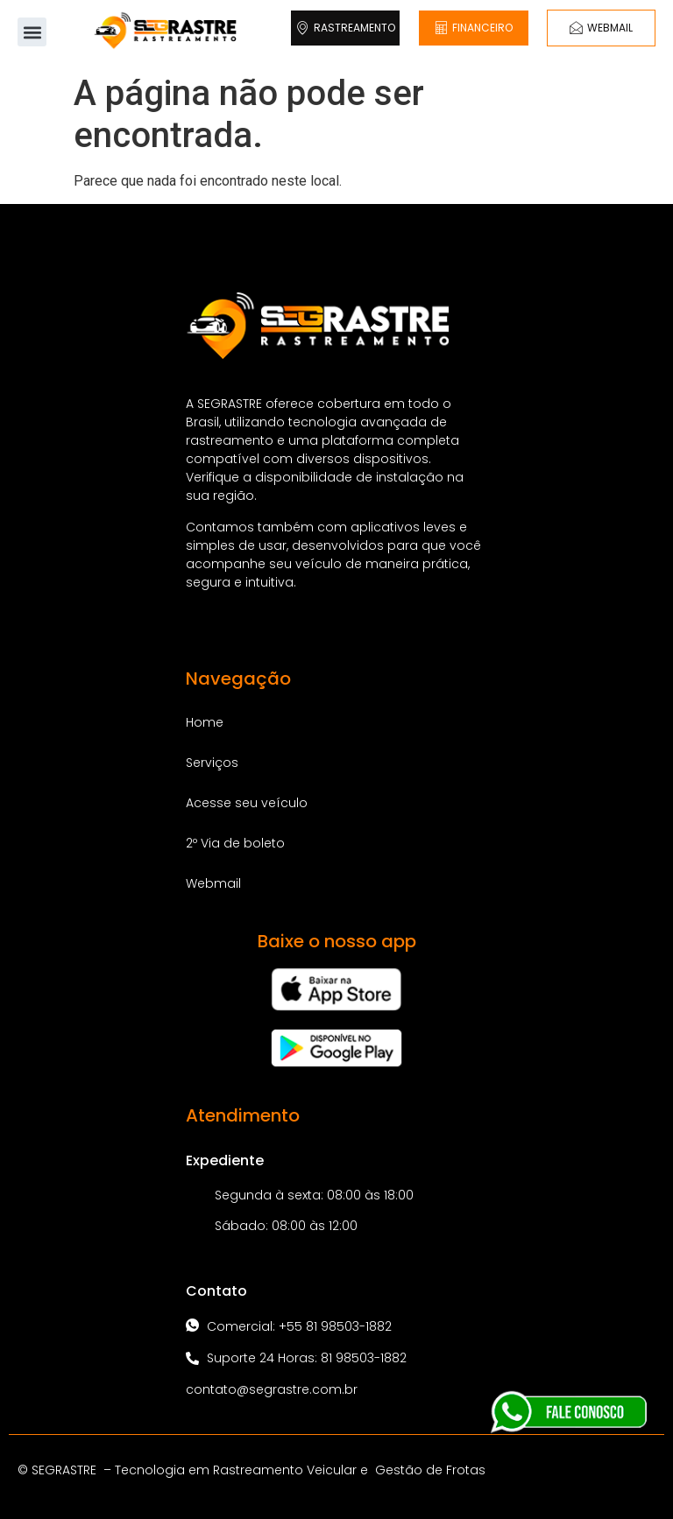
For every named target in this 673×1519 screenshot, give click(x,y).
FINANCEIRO (474, 27)
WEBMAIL (601, 27)
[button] (32, 32)
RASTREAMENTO (345, 27)
